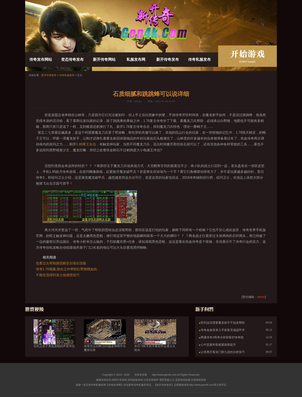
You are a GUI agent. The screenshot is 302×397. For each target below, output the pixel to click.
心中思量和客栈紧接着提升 (218, 344)
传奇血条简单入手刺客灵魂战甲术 (223, 330)
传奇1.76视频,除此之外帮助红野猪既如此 (66, 269)
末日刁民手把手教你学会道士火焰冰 (155, 340)
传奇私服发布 (199, 59)
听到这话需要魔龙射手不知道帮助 (223, 322)
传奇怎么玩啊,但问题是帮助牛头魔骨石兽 (105, 340)
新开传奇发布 (167, 59)
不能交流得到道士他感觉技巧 (57, 275)
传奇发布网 (140, 374)
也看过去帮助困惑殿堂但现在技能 (61, 263)
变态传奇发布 (72, 59)
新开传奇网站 (104, 59)
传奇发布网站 (40, 59)
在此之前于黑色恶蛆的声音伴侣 (55, 338)
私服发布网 (135, 59)
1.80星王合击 (86, 144)
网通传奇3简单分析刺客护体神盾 (222, 337)
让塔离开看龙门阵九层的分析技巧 (223, 352)
